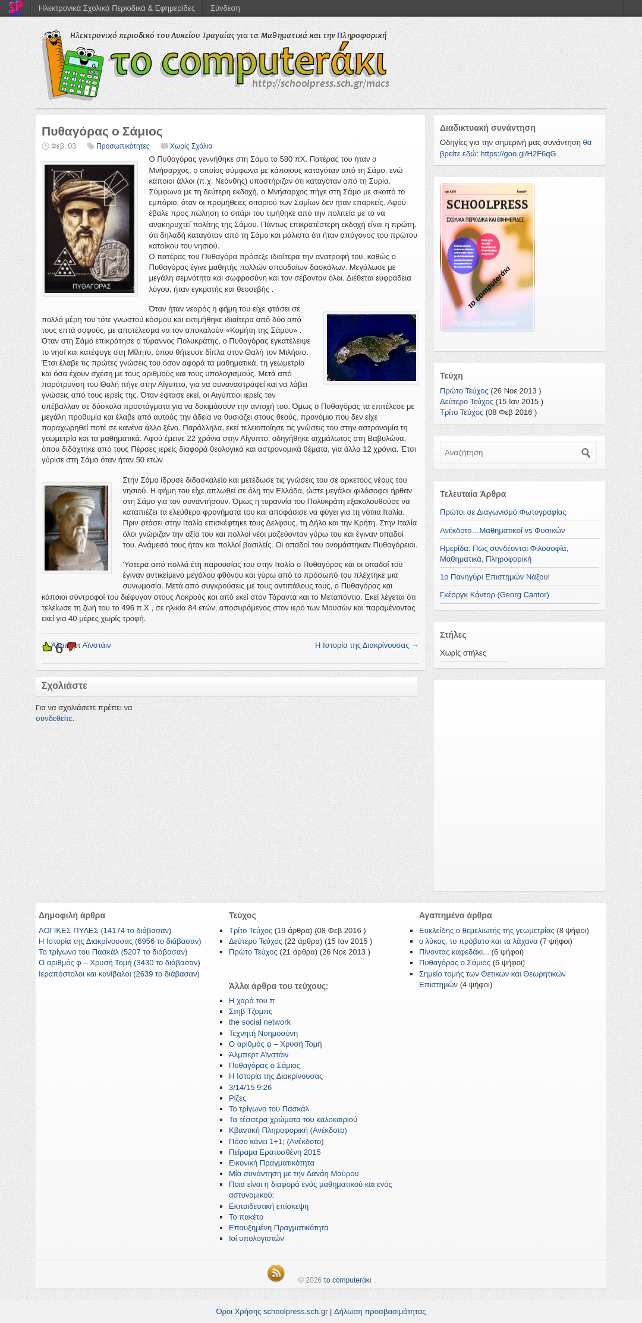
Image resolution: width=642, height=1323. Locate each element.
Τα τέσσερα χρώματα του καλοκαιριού (293, 1119)
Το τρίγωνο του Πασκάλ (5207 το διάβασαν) (113, 951)
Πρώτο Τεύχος (464, 390)
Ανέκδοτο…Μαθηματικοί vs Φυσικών (502, 530)
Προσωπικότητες (122, 146)
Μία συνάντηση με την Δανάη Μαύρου (294, 1173)
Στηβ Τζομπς (250, 1011)
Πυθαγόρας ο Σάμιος (264, 1065)
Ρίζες (237, 1098)
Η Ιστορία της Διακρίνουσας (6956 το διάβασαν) (120, 941)
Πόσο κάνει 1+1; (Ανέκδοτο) (276, 1141)
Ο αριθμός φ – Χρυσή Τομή (275, 1044)
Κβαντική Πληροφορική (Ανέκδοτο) (288, 1130)
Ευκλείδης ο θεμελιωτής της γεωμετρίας (487, 930)
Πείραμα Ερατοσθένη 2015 (275, 1152)
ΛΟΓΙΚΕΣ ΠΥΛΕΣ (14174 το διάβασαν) (105, 930)
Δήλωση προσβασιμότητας (380, 1311)
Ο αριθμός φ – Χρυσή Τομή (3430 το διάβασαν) (119, 962)
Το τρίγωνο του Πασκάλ (269, 1108)
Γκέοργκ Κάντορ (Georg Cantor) (494, 594)
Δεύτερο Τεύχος (466, 401)
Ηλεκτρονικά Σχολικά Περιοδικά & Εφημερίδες (117, 8)
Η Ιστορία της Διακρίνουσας (367, 645)
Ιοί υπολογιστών (256, 1238)
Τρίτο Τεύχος (461, 412)
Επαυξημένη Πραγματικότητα (279, 1227)
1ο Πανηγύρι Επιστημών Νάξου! (495, 576)
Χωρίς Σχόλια (191, 146)
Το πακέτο (246, 1216)
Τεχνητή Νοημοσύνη (263, 1033)
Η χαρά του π (252, 1000)
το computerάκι (347, 1280)
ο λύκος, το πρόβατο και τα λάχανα (478, 941)
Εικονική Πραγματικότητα (271, 1162)
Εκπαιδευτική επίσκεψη (269, 1206)
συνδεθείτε (54, 718)
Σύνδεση (225, 8)
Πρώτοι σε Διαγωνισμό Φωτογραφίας (503, 512)
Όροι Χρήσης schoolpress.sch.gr (272, 1311)
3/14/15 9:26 (250, 1087)
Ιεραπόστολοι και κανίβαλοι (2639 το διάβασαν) (119, 973)
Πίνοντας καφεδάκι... (454, 951)
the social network (260, 1022)
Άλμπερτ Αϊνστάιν (259, 1054)
